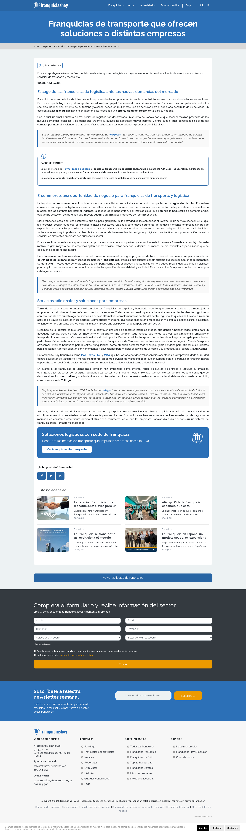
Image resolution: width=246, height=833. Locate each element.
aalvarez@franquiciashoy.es (50, 766)
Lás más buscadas (139, 773)
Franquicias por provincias (97, 751)
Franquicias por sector (121, 5)
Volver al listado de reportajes (123, 577)
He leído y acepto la (65, 655)
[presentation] (139, 709)
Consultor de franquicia (47, 807)
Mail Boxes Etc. (90, 355)
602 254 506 (41, 784)
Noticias (87, 757)
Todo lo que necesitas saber (95, 807)
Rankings (88, 746)
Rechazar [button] (217, 828)
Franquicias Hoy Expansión (190, 751)
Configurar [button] (232, 828)
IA (208, 5)
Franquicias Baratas (140, 767)
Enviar (123, 664)
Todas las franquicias (141, 746)
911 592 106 (41, 749)
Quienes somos (70, 807)
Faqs (188, 5)
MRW (107, 355)
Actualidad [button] (146, 5)
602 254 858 (41, 769)
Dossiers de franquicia (178, 807)
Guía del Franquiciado (95, 778)
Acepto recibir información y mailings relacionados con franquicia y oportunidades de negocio (87, 651)
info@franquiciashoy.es (47, 745)
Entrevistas (89, 767)
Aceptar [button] (203, 828)
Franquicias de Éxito (140, 757)
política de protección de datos (76, 655)
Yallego (105, 390)
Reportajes (89, 762)
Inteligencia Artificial (140, 778)
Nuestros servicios (185, 746)
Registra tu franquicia (153, 807)
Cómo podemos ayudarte (126, 807)
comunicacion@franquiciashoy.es (53, 780)
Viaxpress (115, 134)
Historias (87, 773)
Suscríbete (188, 695)
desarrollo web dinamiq (203, 816)
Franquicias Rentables (141, 751)
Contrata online (183, 757)
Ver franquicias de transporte (67, 449)
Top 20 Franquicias (139, 762)
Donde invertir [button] (169, 5)
